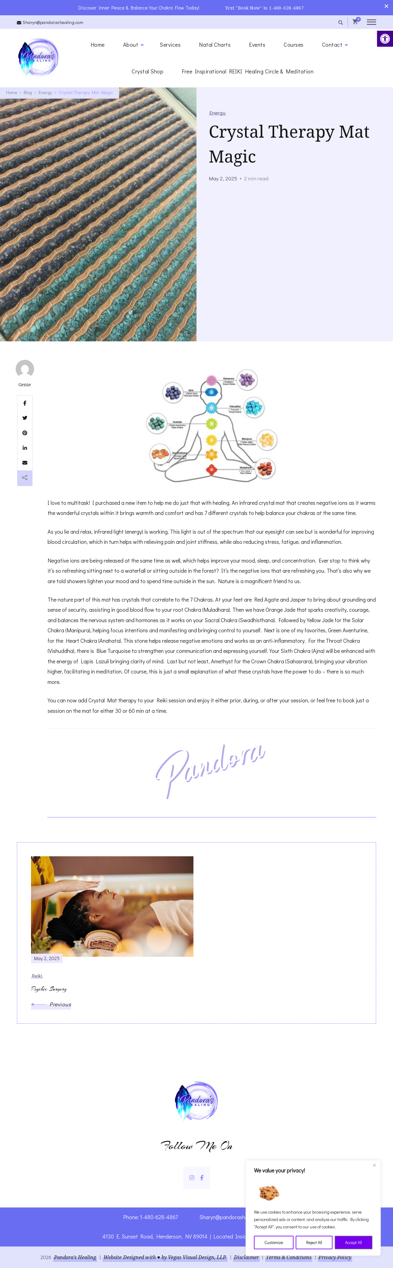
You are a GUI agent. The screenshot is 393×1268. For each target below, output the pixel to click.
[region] (313, 1208)
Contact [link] (332, 44)
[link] (385, 39)
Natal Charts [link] (215, 44)
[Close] (374, 1165)
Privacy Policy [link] (335, 1257)
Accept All (353, 1242)
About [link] (130, 44)
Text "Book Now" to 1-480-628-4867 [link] (264, 7)
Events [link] (257, 44)
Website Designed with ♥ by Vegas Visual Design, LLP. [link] (165, 1257)
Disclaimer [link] (246, 1257)
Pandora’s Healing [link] (74, 1257)
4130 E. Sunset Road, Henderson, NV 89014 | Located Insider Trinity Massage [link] (196, 1236)
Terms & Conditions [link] (289, 1257)
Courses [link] (294, 44)
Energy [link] (217, 112)
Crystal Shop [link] (147, 71)
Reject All (314, 1242)
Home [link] (98, 44)
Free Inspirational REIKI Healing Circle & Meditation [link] (247, 71)
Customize (273, 1242)
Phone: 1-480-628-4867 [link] (150, 1217)
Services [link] (170, 44)
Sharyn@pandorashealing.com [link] (53, 22)
